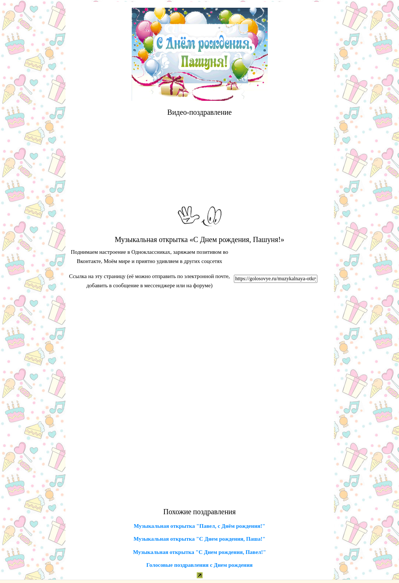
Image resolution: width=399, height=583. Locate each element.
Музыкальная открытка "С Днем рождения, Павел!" (199, 552)
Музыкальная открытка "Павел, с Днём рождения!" (199, 526)
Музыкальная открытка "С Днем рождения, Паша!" (199, 539)
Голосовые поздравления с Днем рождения (199, 565)
